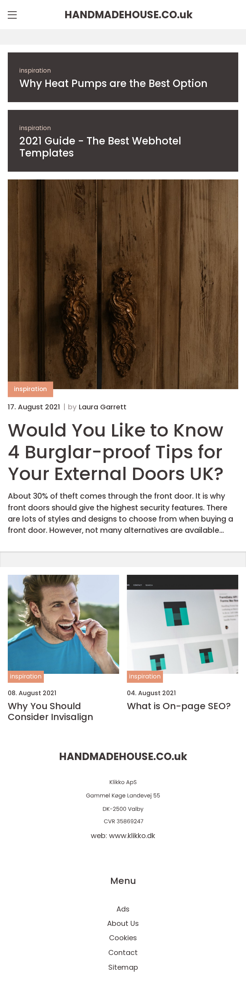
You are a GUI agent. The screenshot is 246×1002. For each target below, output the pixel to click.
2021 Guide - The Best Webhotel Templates (100, 147)
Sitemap (123, 967)
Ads (123, 909)
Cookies (123, 938)
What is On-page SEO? (179, 706)
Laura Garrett (102, 407)
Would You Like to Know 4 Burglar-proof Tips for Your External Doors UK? (115, 452)
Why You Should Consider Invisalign (50, 711)
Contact (123, 952)
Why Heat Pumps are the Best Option (113, 84)
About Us (123, 923)
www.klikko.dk (132, 835)
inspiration (35, 70)
